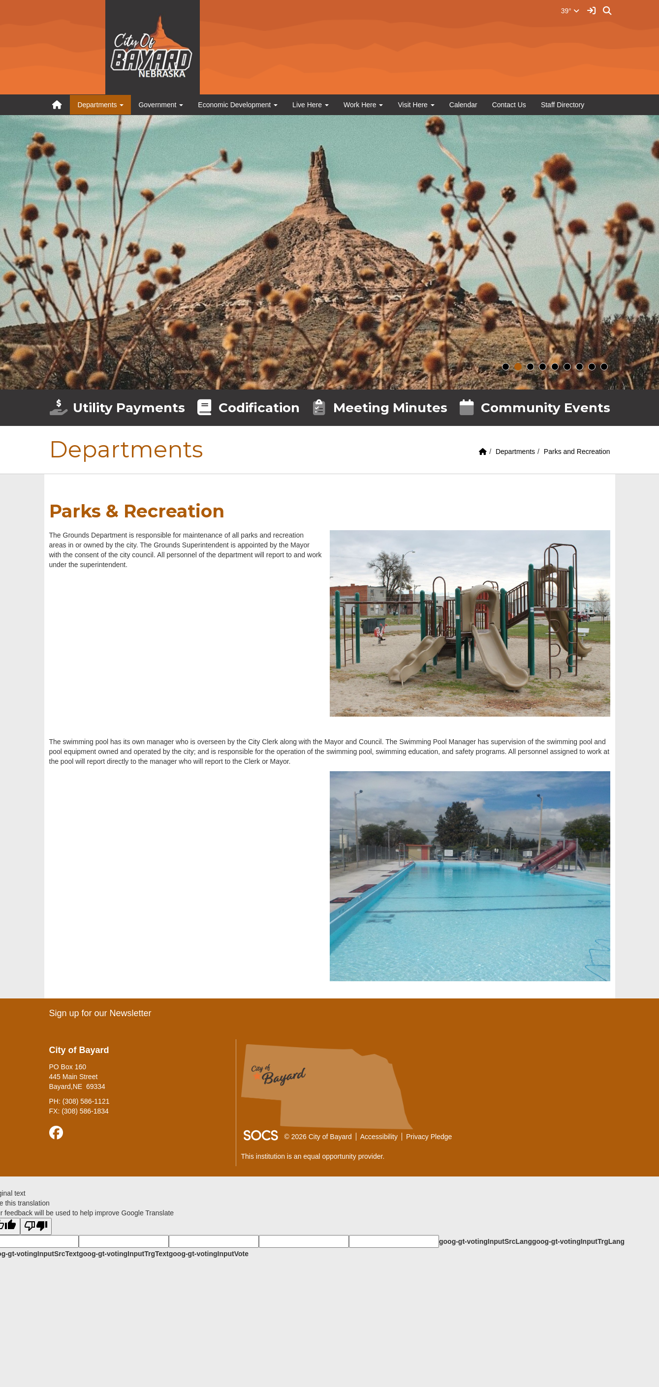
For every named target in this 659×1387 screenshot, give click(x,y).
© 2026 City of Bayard (318, 1137)
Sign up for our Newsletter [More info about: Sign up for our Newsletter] (100, 1013)
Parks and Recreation (577, 451)
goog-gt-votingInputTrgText (123, 1254)
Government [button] (160, 105)
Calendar (463, 105)
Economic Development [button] (238, 105)
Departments (515, 451)
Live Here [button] (310, 105)
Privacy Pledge (429, 1137)
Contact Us (509, 105)
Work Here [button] (363, 105)
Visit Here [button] (416, 105)
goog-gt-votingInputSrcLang (485, 1241)
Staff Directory (562, 105)
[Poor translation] (36, 1226)
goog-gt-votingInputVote (209, 1254)
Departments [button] (100, 105)
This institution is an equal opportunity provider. (313, 1156)
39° (570, 11)
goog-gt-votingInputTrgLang (578, 1241)
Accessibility (379, 1137)
